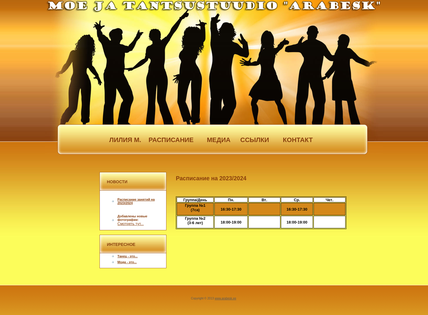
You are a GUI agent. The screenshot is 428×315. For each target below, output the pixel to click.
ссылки (254, 140)
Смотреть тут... (130, 223)
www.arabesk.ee (225, 298)
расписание (168, 140)
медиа (211, 140)
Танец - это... (127, 256)
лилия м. (125, 140)
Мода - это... (127, 262)
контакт (298, 140)
